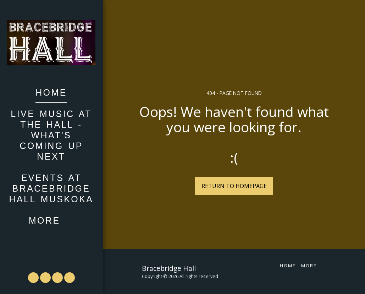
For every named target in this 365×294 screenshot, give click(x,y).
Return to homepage (234, 186)
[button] (33, 277)
